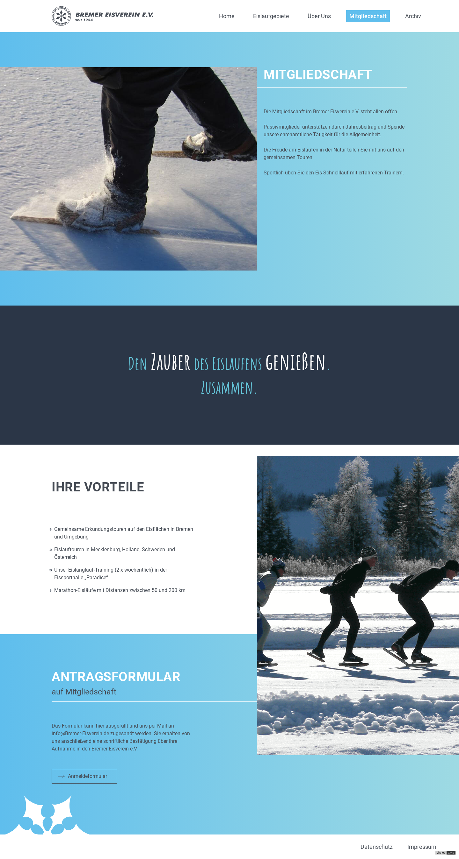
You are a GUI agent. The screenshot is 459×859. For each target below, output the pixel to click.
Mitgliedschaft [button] (368, 16)
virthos (441, 852)
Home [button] (227, 16)
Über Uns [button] (319, 16)
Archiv (413, 16)
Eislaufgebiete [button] (271, 16)
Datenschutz (377, 846)
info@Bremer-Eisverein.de (80, 733)
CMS (451, 852)
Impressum (421, 846)
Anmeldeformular (87, 776)
